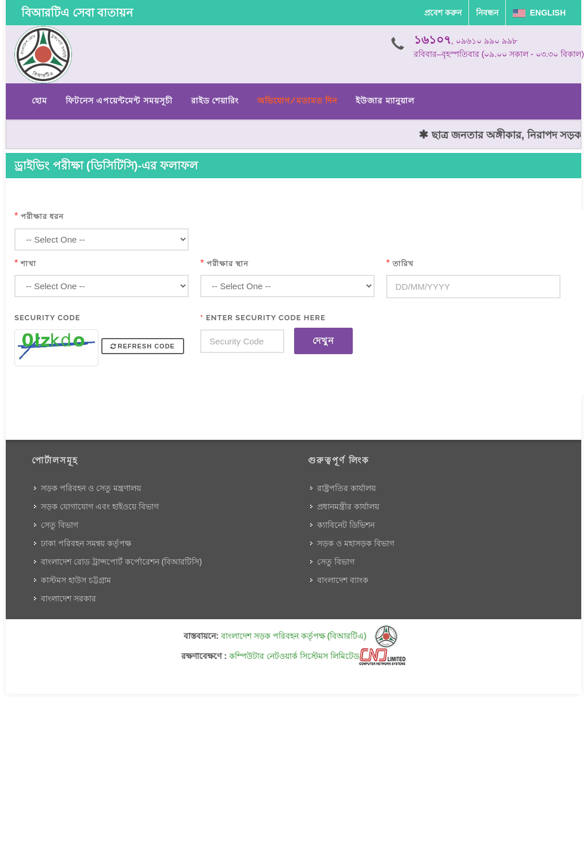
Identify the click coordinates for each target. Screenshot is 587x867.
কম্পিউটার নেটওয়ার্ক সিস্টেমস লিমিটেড (317, 656)
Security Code (47, 317)
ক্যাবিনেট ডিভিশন (346, 525)
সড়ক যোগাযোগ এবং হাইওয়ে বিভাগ (100, 506)
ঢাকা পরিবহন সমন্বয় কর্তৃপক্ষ (86, 543)
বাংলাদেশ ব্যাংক (342, 580)
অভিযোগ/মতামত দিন (297, 100)
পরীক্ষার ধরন (42, 216)
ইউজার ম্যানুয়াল (385, 100)
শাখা (28, 263)
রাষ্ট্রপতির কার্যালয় (346, 488)
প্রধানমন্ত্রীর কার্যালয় (348, 506)
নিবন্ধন (487, 12)
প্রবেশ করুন (443, 12)
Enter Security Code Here (263, 317)
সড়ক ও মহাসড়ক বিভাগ (355, 543)
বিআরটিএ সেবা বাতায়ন (77, 12)
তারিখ (403, 263)
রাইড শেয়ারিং (215, 100)
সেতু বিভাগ (59, 525)
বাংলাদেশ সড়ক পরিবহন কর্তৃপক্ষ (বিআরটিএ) (309, 635)
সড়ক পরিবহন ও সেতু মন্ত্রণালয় (91, 488)
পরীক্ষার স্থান (228, 263)
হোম (39, 100)
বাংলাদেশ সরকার (68, 598)
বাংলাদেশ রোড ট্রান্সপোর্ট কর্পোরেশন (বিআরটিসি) (121, 561)
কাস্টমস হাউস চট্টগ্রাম (76, 580)
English (539, 12)
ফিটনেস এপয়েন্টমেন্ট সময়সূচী (119, 100)
